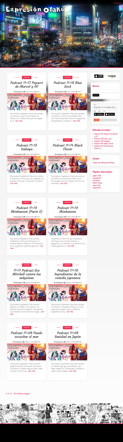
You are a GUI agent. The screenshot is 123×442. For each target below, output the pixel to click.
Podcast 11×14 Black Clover (103, 144)
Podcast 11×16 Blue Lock (102, 139)
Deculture (96, 180)
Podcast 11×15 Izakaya (102, 141)
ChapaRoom (96, 178)
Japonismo (96, 188)
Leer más (18, 121)
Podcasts (118, 3)
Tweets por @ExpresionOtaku (103, 163)
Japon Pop (96, 185)
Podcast (27, 77)
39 (15, 394)
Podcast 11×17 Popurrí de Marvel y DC (105, 135)
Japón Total (96, 176)
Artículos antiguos (23, 394)
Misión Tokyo (97, 183)
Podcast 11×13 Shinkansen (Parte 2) (103, 147)
